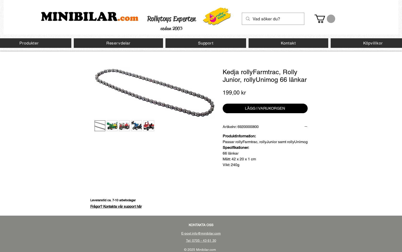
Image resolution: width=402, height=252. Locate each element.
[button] (325, 19)
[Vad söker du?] (273, 19)
